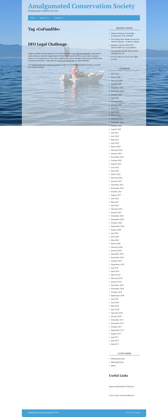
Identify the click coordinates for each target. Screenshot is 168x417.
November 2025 (117, 91)
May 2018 (115, 306)
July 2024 (114, 108)
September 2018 (117, 295)
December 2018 (117, 285)
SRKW (65, 73)
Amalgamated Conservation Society (81, 6)
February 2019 (117, 278)
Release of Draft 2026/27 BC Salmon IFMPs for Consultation (123, 46)
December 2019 (117, 254)
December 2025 (117, 88)
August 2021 (116, 195)
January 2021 (116, 212)
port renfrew (59, 73)
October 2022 (116, 160)
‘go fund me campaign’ (82, 53)
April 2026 (115, 74)
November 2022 (117, 157)
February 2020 (117, 247)
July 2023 (114, 133)
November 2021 (117, 188)
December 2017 (117, 320)
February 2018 (117, 313)
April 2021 (115, 205)
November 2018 (117, 288)
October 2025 (116, 94)
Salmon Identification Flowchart (121, 386)
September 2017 (117, 330)
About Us (43, 18)
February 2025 (117, 101)
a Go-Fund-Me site (67, 60)
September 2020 (117, 226)
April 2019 (115, 271)
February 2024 (117, 119)
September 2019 (117, 264)
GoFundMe (51, 73)
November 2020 (117, 219)
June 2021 (115, 198)
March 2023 (115, 146)
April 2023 (115, 143)
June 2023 (115, 136)
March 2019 (115, 275)
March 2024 (115, 115)
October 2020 (116, 223)
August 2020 (116, 230)
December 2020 (117, 216)
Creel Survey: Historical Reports (121, 395)
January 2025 (116, 105)
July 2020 (114, 233)
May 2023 (115, 140)
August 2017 (116, 333)
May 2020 (115, 240)
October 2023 (116, 126)
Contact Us (58, 18)
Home (32, 18)
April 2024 (115, 112)
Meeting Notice (117, 362)
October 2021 (116, 191)
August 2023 (116, 129)
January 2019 (116, 282)
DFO (45, 73)
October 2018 (116, 292)
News (39, 48)
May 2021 (115, 202)
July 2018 (114, 299)
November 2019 (117, 257)
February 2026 (117, 81)
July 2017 (114, 337)
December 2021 (117, 185)
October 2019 (116, 261)
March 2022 (115, 174)
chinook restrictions (38, 73)
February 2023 (117, 150)
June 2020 (115, 236)
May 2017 (115, 344)
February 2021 (117, 209)
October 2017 (116, 327)
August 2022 (116, 164)
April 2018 (115, 309)
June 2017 (115, 340)
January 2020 (116, 250)
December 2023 (117, 122)
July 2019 (114, 268)
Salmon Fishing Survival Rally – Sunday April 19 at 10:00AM (123, 34)
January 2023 (116, 153)
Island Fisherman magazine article (45, 65)
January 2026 (116, 84)
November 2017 (117, 323)
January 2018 (116, 316)
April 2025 (115, 98)
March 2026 (115, 77)
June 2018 (115, 302)
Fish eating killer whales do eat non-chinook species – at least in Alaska (125, 40)
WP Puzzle (136, 412)
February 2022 (117, 178)
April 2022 (115, 171)
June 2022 (115, 167)
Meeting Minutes (118, 359)
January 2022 (116, 181)
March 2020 (115, 243)
